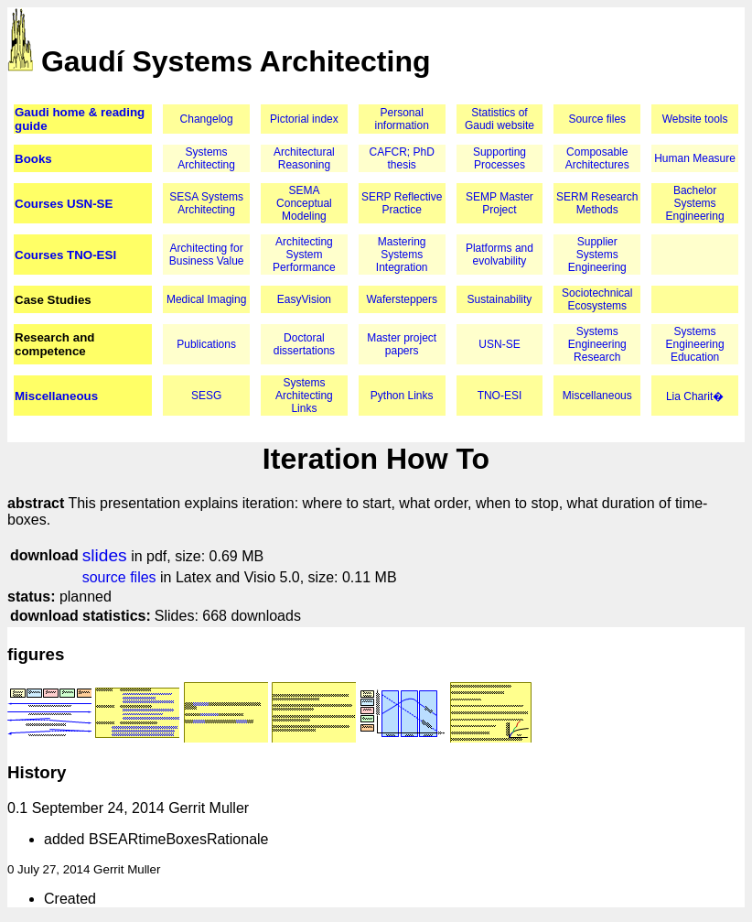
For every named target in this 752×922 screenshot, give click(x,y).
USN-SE (499, 344)
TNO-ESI (500, 395)
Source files (597, 119)
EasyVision (304, 299)
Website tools (695, 119)
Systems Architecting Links (304, 395)
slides (104, 555)
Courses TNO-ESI (65, 255)
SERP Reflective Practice (401, 203)
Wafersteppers (401, 299)
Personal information (402, 119)
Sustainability (499, 299)
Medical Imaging (206, 299)
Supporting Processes (499, 158)
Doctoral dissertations (304, 344)
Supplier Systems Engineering (597, 254)
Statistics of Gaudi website (499, 119)
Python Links (402, 395)
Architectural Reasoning (304, 158)
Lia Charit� (695, 396)
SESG (206, 395)
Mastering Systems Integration (402, 254)
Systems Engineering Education (695, 344)
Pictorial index (304, 119)
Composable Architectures (597, 158)
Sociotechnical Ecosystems (597, 299)
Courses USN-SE (64, 204)
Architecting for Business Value (206, 254)
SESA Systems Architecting (206, 203)
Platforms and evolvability (499, 254)
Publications (206, 344)
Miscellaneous (56, 396)
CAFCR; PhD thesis (402, 158)
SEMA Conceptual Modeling (304, 203)
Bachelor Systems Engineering (695, 203)
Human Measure (695, 158)
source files (119, 577)
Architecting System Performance (304, 254)
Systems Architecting (206, 158)
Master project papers (401, 344)
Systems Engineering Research (597, 344)
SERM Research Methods (597, 203)
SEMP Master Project (499, 203)
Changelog (206, 119)
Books (33, 159)
